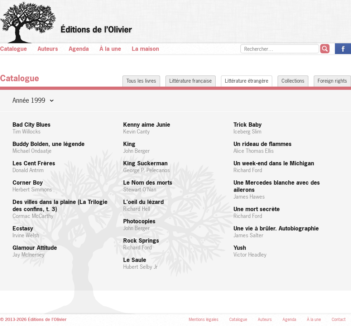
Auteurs (48, 49)
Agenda (79, 49)
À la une (110, 49)
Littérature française (190, 80)
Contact (339, 319)
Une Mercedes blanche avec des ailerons (286, 189)
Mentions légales (203, 319)
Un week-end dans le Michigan (286, 166)
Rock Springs (175, 244)
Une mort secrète (286, 212)
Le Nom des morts (175, 186)
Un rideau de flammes (286, 147)
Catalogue (13, 49)
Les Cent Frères (65, 166)
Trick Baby (286, 128)
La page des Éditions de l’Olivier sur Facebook (343, 48)
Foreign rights (332, 80)
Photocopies (175, 224)
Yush (286, 251)
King (175, 147)
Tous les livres (141, 80)
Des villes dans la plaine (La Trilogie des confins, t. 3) (65, 209)
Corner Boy (65, 186)
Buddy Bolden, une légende (65, 147)
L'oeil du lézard (175, 205)
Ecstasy (65, 231)
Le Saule (175, 263)
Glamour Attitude (65, 251)
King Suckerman (175, 166)
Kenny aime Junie (175, 128)
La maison (145, 49)
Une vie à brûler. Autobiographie (286, 231)
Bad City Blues (65, 128)
